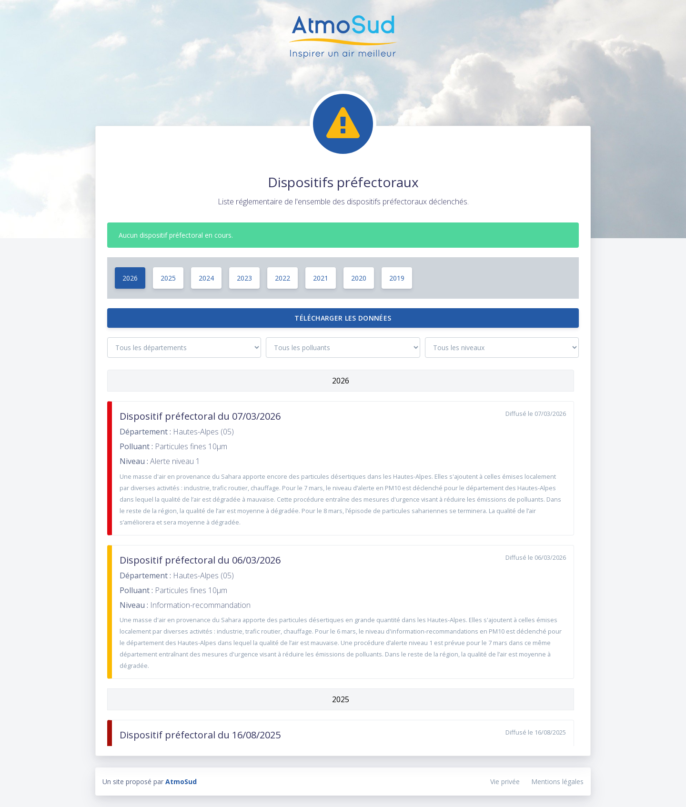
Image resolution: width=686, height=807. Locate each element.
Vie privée (505, 781)
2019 (396, 277)
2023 (244, 277)
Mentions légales (557, 781)
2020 (358, 277)
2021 (320, 277)
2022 (282, 277)
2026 (130, 277)
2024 (206, 277)
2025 (168, 277)
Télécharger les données (342, 318)
